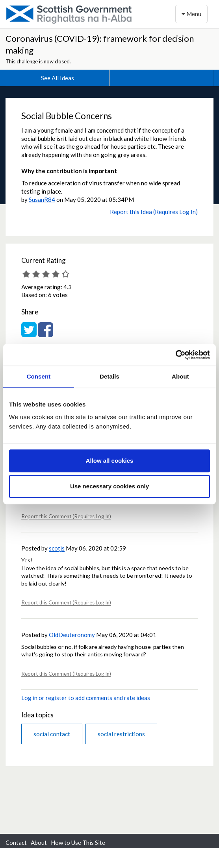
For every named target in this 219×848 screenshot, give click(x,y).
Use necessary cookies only (109, 486)
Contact (16, 842)
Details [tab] (109, 376)
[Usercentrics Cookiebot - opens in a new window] (175, 355)
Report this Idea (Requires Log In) (154, 211)
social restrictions (121, 733)
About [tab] (180, 376)
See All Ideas (57, 77)
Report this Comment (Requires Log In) (66, 516)
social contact (51, 733)
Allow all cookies (110, 460)
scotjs (57, 548)
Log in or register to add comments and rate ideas (85, 697)
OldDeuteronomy (72, 634)
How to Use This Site (78, 842)
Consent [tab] (39, 376)
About (39, 842)
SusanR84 (42, 199)
